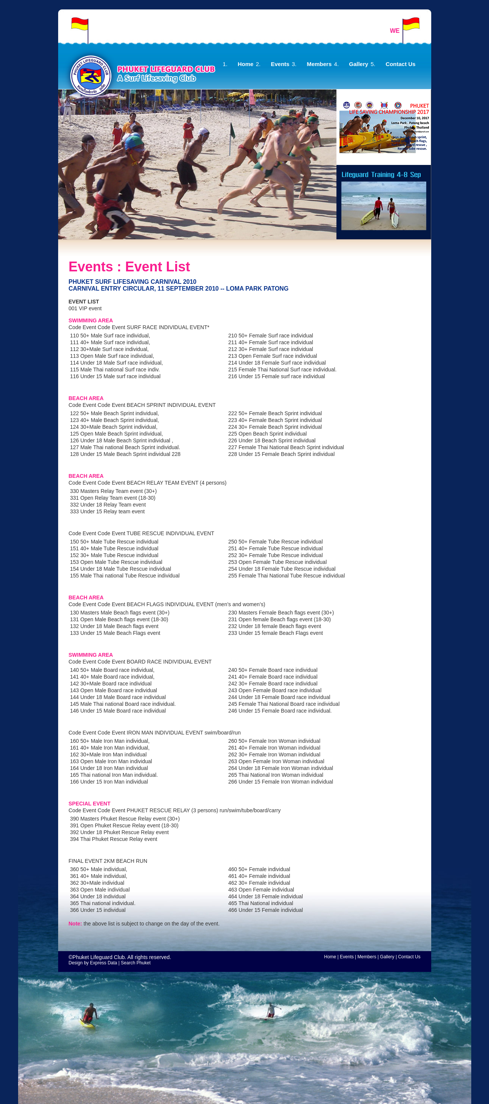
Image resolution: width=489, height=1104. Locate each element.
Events (280, 64)
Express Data (103, 962)
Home (246, 64)
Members (319, 64)
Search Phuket (136, 962)
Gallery (358, 64)
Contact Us (400, 64)
